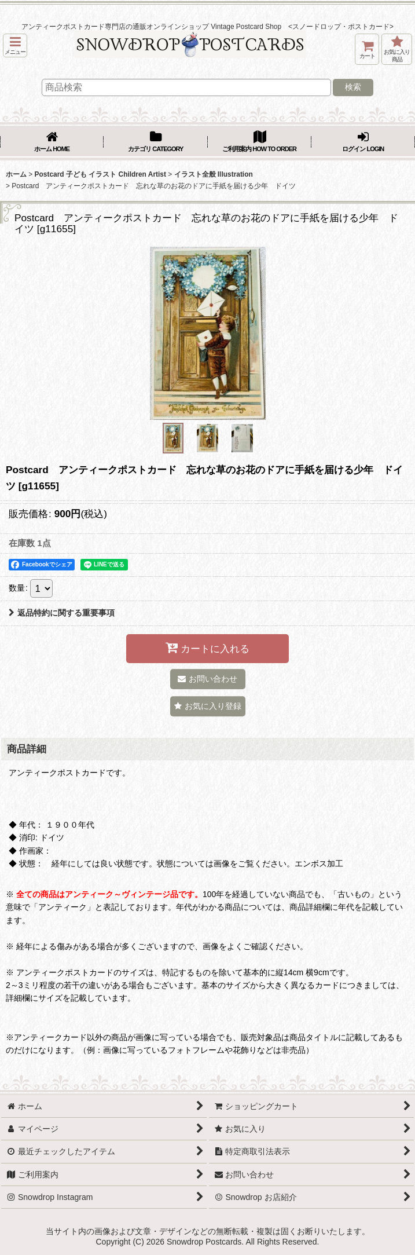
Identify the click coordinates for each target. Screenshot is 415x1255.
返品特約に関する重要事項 (62, 612)
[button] (15, 45)
